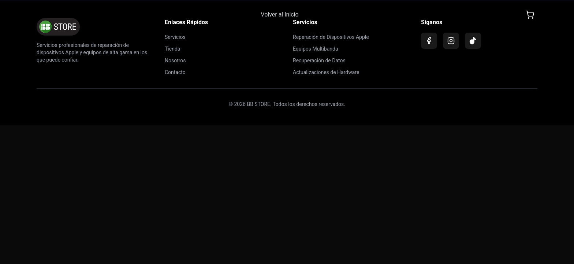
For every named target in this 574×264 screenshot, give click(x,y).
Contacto (175, 72)
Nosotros (175, 60)
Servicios (175, 37)
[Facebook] (429, 41)
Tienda (172, 49)
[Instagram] (451, 41)
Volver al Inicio (279, 14)
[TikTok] (473, 41)
